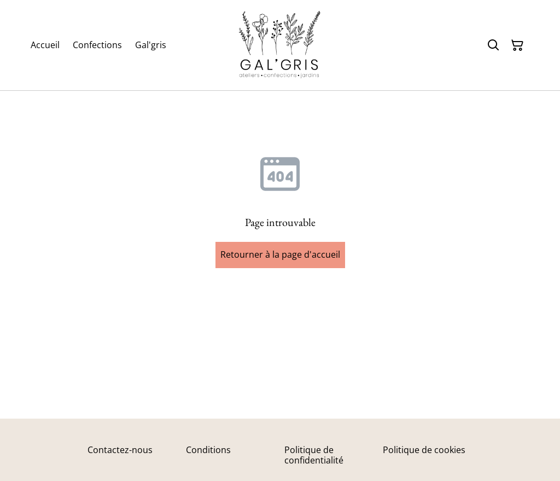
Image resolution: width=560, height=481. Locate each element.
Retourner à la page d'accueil (280, 254)
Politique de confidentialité (313, 455)
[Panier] (517, 45)
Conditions (208, 450)
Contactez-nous (120, 450)
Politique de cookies (424, 450)
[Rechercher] (493, 45)
